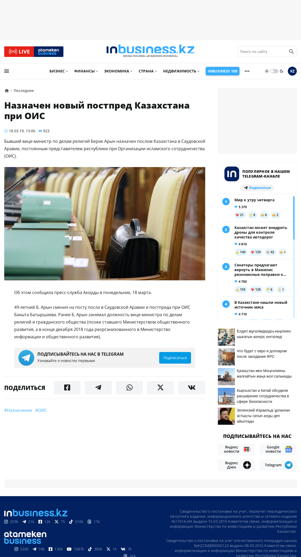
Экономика (116, 72)
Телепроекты (257, 525)
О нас (184, 525)
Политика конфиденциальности (146, 552)
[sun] (267, 73)
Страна (146, 72)
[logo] (150, 52)
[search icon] (291, 52)
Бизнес (57, 72)
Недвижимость (179, 72)
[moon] (281, 73)
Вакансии (286, 525)
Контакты (205, 525)
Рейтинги (286, 533)
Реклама (229, 525)
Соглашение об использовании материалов (248, 514)
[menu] (6, 73)
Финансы (84, 72)
